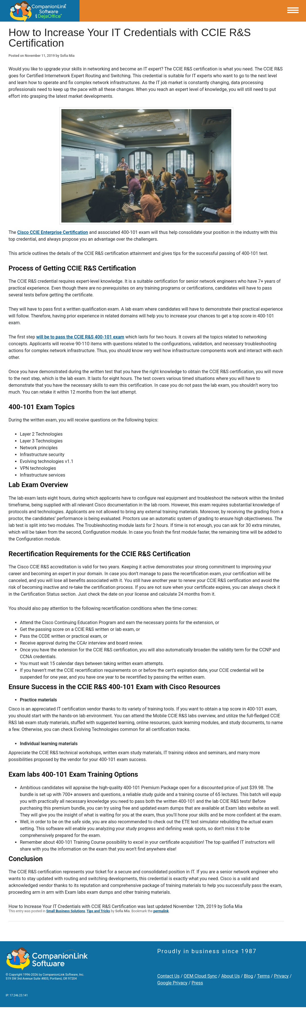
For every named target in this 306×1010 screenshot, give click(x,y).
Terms (263, 976)
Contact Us (168, 976)
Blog (248, 976)
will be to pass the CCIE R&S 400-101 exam (80, 337)
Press (197, 983)
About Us (230, 976)
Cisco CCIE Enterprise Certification (52, 232)
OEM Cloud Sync (200, 976)
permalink (161, 911)
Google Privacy (172, 983)
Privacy (281, 976)
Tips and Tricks (98, 911)
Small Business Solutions (65, 911)
